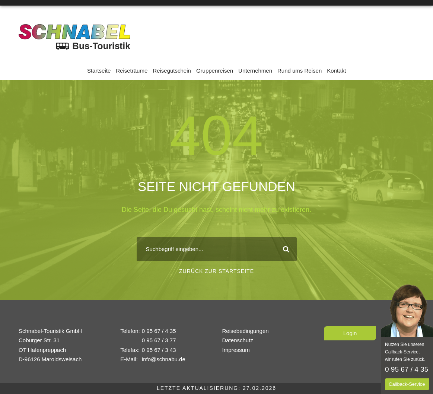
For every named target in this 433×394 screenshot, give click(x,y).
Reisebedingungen (245, 331)
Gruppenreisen (214, 70)
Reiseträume (131, 70)
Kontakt (336, 70)
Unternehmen (255, 70)
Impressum (236, 350)
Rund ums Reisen (299, 70)
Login (350, 333)
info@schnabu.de (163, 359)
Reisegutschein (172, 70)
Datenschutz (237, 340)
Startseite (99, 70)
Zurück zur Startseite (216, 271)
